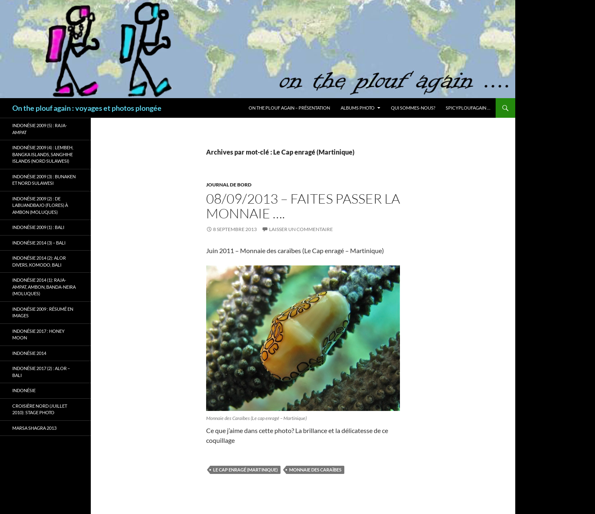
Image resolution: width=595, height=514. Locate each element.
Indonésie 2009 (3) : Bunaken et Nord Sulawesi (44, 180)
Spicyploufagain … (468, 107)
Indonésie (24, 390)
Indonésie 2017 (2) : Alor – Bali (41, 372)
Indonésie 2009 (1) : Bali (38, 227)
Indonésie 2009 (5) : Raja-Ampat (39, 129)
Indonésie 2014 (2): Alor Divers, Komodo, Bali (39, 261)
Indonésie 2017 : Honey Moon (38, 334)
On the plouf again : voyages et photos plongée (87, 107)
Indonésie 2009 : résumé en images (42, 312)
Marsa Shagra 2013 (34, 428)
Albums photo (358, 107)
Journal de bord (228, 185)
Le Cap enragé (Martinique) (245, 469)
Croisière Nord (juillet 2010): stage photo (39, 409)
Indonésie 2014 (29, 353)
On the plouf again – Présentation (289, 107)
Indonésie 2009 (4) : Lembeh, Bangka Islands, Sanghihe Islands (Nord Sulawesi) (42, 154)
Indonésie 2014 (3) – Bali (38, 242)
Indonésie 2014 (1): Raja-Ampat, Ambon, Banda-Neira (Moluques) (44, 286)
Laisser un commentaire (301, 229)
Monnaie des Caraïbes (315, 469)
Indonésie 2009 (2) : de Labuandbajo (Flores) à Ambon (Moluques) (40, 205)
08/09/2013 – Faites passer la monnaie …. (303, 206)
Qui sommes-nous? (413, 107)
